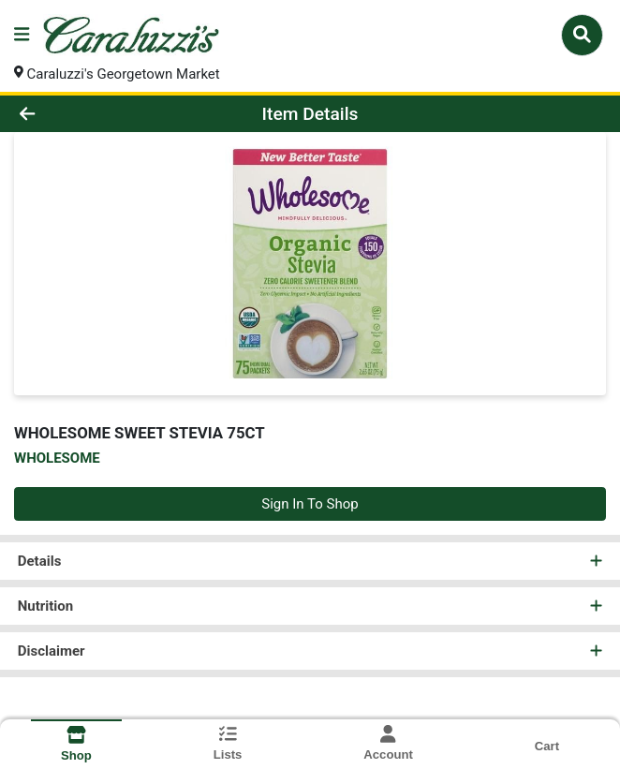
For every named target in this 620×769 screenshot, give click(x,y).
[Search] (582, 35)
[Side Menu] (21, 35)
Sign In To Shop (309, 503)
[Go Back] (88, 114)
